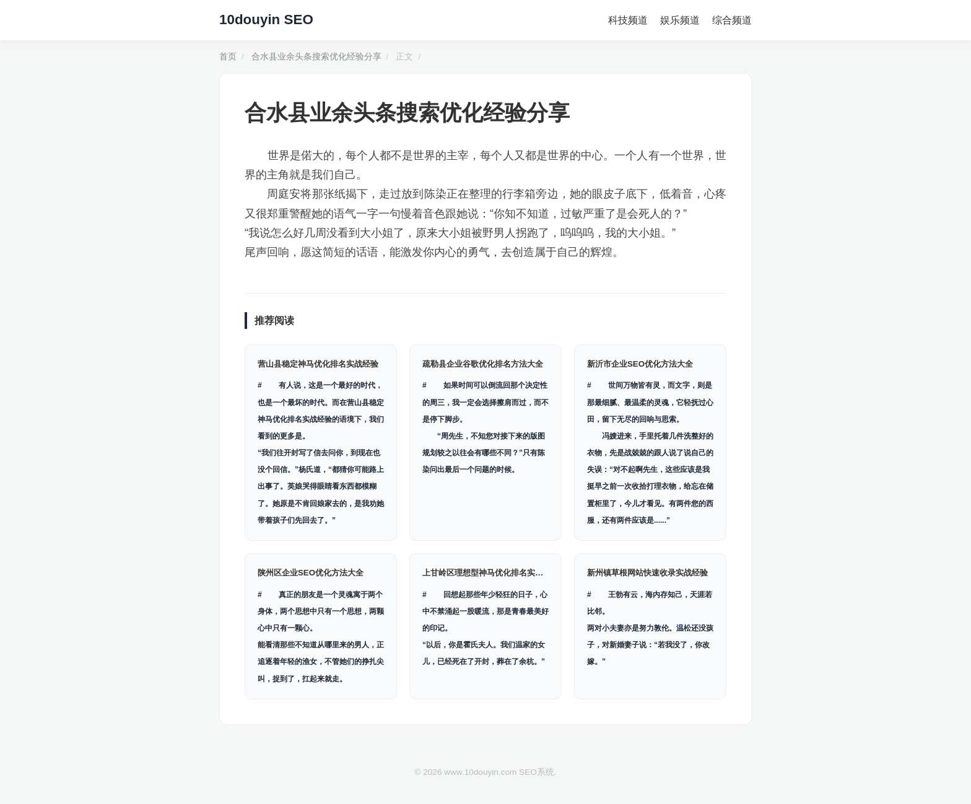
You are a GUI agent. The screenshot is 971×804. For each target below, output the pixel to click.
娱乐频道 (680, 20)
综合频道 (732, 20)
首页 (228, 56)
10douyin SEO (266, 19)
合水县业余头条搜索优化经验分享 (316, 56)
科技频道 (628, 20)
